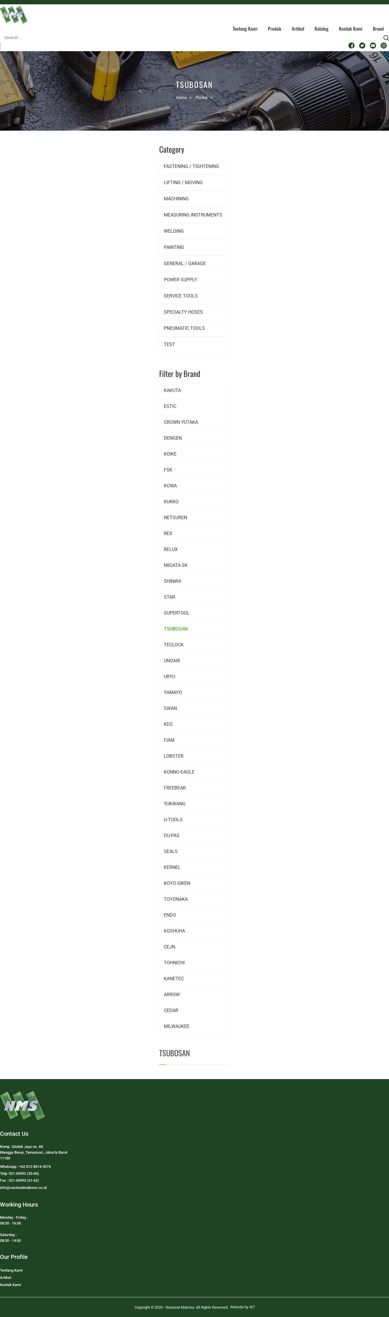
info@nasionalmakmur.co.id (23, 1187)
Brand (378, 28)
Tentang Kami (245, 28)
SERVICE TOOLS (181, 296)
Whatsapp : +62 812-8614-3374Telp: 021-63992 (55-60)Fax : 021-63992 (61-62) (25, 1173)
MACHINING (176, 198)
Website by (242, 1307)
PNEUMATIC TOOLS (184, 328)
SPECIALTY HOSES (183, 312)
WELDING (174, 231)
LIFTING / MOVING (183, 182)
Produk (274, 28)
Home (181, 97)
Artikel (298, 28)
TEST (169, 344)
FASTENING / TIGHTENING (191, 166)
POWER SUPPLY (180, 279)
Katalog (322, 28)
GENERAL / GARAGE (185, 263)
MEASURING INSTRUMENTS (193, 215)
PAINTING (174, 247)
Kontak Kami (350, 28)
